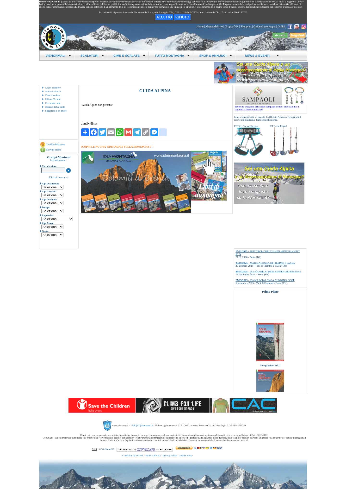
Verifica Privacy (153, 455)
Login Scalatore (53, 87)
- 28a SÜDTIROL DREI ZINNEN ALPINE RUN (268, 271)
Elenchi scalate (52, 95)
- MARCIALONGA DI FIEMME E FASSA (265, 262)
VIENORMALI (58, 55)
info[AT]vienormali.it (142, 425)
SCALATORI (92, 55)
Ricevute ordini (53, 149)
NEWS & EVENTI (259, 55)
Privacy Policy (170, 455)
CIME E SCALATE (129, 55)
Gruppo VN (231, 26)
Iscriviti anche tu (53, 91)
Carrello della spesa (55, 144)
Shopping (245, 26)
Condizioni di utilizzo (132, 455)
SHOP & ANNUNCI (215, 55)
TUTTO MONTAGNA (172, 55)
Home (200, 26)
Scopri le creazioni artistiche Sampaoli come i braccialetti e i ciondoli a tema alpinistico (271, 107)
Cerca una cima (52, 103)
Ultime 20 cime (52, 99)
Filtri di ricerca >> (58, 177)
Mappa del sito (213, 26)
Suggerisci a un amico (56, 110)
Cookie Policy (186, 455)
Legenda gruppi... (58, 160)
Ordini (281, 26)
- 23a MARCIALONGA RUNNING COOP (265, 280)
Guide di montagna (264, 26)
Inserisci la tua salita (55, 107)
